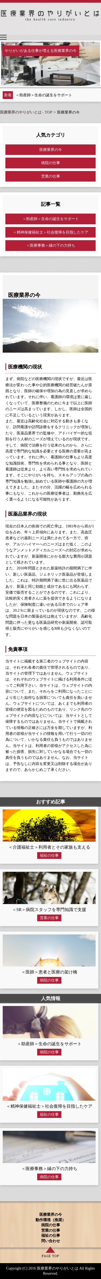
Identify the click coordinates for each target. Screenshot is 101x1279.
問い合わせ (50, 1241)
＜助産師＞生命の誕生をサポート (44, 95)
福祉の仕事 (49, 855)
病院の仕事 (50, 163)
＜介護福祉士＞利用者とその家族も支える (49, 847)
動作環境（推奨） (51, 1220)
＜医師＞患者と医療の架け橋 (49, 972)
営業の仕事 (50, 176)
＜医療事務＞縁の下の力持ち (50, 245)
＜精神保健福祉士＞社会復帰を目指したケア (50, 232)
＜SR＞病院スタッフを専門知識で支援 (49, 909)
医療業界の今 (50, 150)
